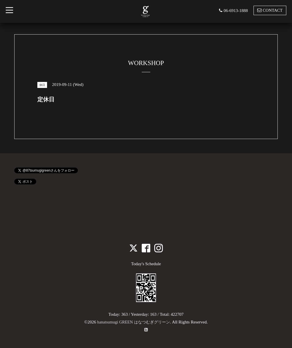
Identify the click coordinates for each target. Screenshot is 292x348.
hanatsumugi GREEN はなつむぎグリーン (133, 322)
